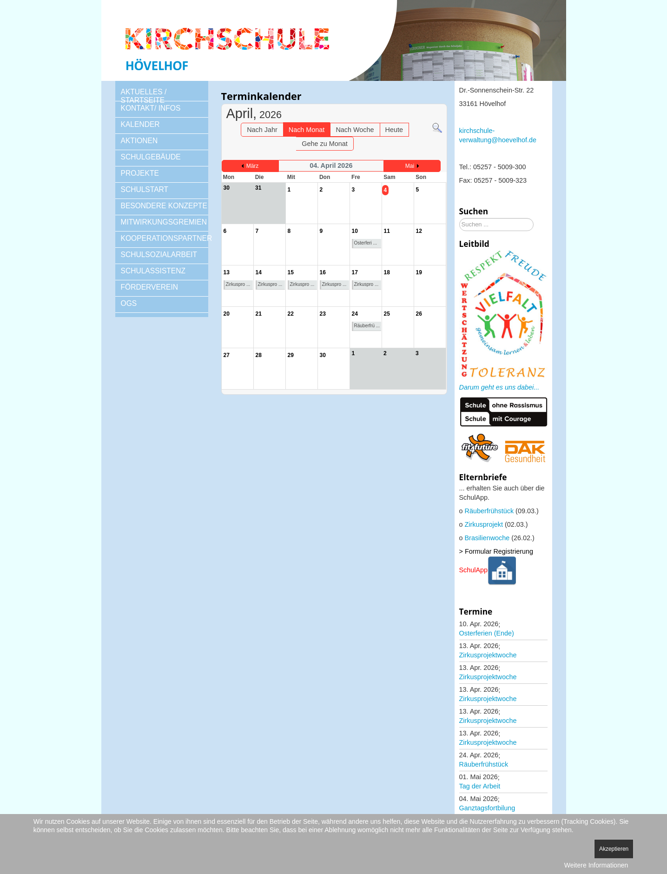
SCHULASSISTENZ (153, 271)
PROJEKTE (140, 173)
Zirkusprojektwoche (488, 655)
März (252, 166)
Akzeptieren (613, 849)
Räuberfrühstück (489, 511)
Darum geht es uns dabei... (499, 387)
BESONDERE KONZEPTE (164, 206)
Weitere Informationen (596, 865)
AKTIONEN (139, 141)
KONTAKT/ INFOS (151, 108)
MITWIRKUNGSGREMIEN (164, 222)
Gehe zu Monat (324, 143)
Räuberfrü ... (367, 325)
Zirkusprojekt (484, 524)
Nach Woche (355, 129)
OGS (129, 303)
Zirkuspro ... (238, 284)
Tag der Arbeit (480, 786)
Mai (409, 166)
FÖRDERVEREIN (149, 287)
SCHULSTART (145, 189)
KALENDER (140, 124)
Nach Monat (307, 129)
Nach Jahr (262, 129)
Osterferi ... (365, 242)
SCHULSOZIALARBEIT (159, 254)
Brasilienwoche (487, 538)
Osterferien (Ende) (486, 633)
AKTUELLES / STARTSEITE (144, 96)
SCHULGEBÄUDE (151, 157)
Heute (394, 129)
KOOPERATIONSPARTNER (164, 238)
